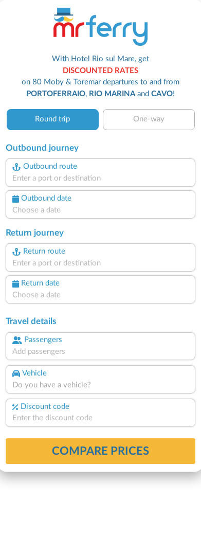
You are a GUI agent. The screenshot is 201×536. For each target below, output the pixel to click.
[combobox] (100, 179)
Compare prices (100, 451)
